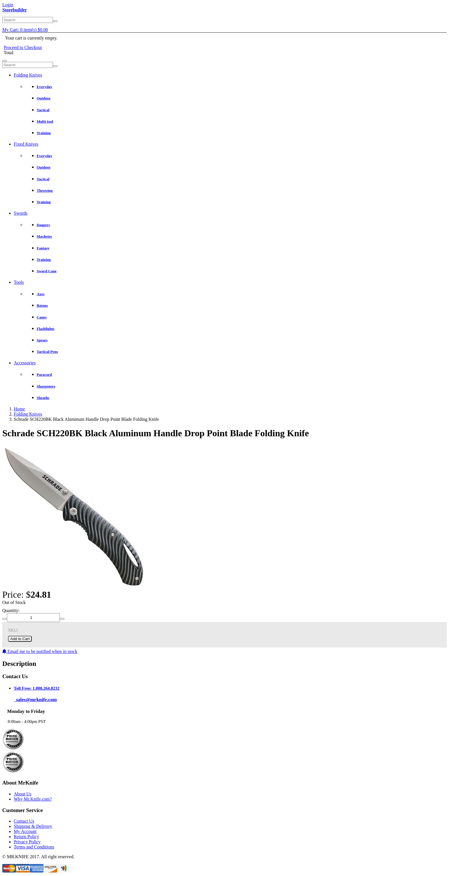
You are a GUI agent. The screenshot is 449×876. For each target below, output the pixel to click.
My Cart (25, 29)
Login (7, 4)
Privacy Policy (27, 841)
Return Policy (26, 836)
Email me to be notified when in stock (39, 651)
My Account (25, 831)
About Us (22, 793)
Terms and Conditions (34, 846)
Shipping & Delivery (33, 826)
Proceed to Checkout (23, 47)
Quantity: (10, 610)
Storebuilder (14, 9)
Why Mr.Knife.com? (33, 799)
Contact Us (24, 821)
